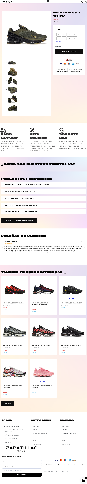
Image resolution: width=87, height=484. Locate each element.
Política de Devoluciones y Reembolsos (13, 430)
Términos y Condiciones (12, 426)
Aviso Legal (8, 442)
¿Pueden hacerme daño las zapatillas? (20, 191)
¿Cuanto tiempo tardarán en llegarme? (21, 212)
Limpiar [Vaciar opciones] (58, 41)
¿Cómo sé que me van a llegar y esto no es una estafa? (27, 185)
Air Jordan (65, 426)
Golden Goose (67, 437)
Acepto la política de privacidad (13, 470)
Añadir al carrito (69, 51)
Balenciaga (66, 444)
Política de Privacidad (11, 435)
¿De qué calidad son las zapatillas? (19, 198)
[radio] (59, 34)
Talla (58, 29)
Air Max (64, 429)
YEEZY (63, 440)
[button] (82, 1)
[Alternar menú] (48, 1)
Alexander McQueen (69, 433)
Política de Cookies (10, 438)
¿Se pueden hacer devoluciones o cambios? (22, 205)
